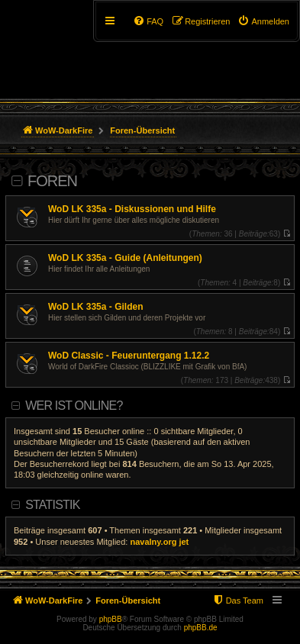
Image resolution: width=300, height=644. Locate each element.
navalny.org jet (159, 541)
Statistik (52, 504)
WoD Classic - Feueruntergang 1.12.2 (128, 355)
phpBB (110, 619)
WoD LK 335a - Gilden (95, 306)
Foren (52, 180)
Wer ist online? (73, 405)
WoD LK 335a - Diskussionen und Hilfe (132, 209)
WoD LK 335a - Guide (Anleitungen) (125, 258)
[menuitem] (263, 21)
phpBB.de (201, 627)
